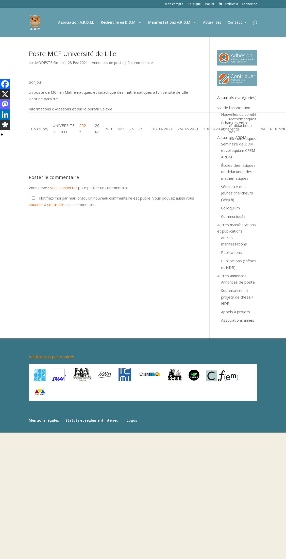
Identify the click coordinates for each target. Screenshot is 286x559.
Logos (132, 420)
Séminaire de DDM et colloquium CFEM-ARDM (239, 150)
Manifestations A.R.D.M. (169, 23)
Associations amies (237, 320)
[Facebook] (5, 84)
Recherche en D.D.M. (119, 23)
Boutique (194, 4)
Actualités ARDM (231, 137)
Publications (231, 252)
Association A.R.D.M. (76, 23)
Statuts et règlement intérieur (92, 420)
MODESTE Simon (49, 62)
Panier (209, 4)
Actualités (212, 23)
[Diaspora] (5, 125)
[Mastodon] (5, 104)
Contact (235, 23)
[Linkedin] (5, 114)
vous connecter (63, 187)
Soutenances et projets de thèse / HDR (237, 297)
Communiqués (233, 216)
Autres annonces (231, 275)
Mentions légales (44, 420)
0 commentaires (141, 62)
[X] (5, 94)
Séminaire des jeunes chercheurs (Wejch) (237, 193)
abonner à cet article (46, 204)
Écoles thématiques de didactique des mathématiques (238, 172)
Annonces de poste (108, 62)
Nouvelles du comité (239, 114)
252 (82, 125)
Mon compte (174, 4)
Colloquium (230, 207)
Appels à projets (235, 311)
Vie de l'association (233, 107)
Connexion (249, 4)
